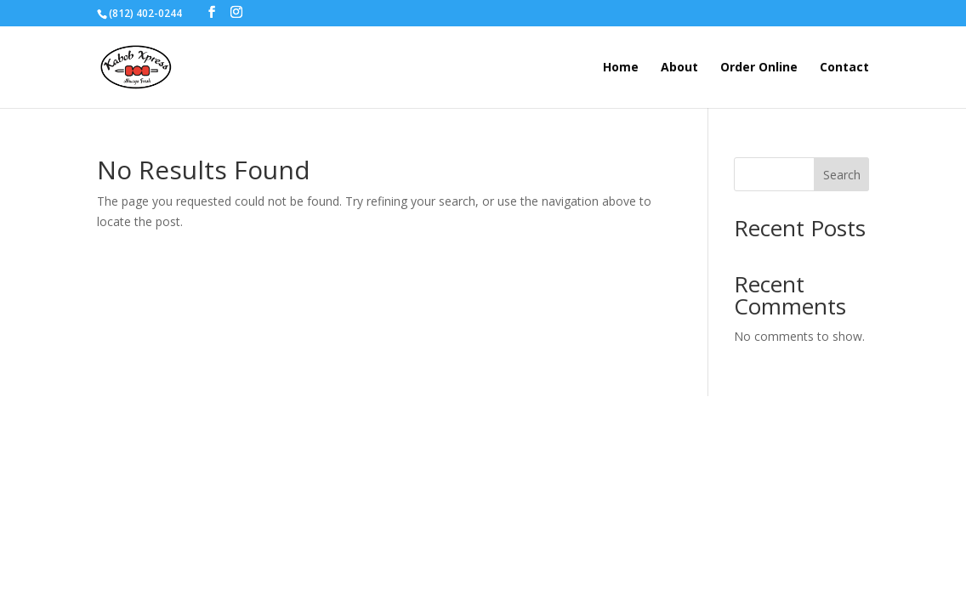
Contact (844, 68)
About (679, 68)
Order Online (759, 68)
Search (842, 175)
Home (621, 68)
